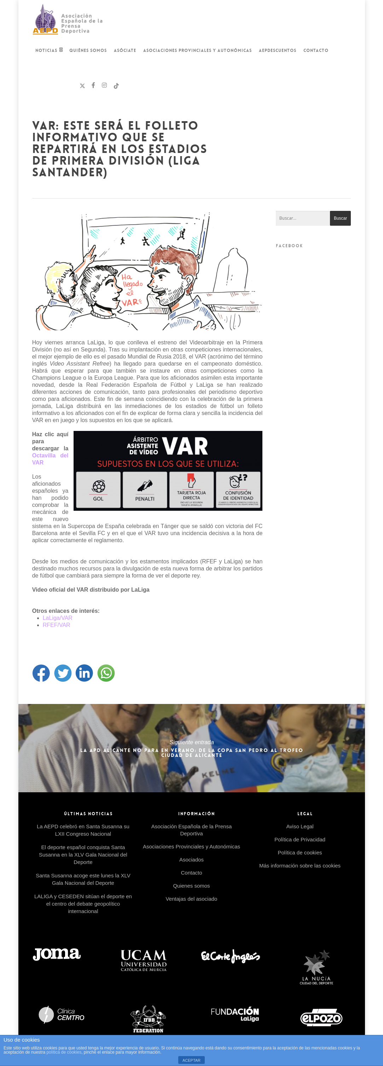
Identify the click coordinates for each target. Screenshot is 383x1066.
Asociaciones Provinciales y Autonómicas (197, 50)
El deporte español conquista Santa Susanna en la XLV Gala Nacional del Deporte (83, 854)
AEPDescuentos (277, 50)
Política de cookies (300, 852)
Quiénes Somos (88, 50)
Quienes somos (191, 886)
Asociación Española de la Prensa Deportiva (191, 829)
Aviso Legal (299, 826)
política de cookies (63, 1052)
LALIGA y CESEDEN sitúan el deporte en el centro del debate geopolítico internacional (83, 903)
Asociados (191, 860)
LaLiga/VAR (58, 618)
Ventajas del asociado (191, 899)
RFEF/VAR (56, 625)
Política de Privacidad (299, 839)
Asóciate (125, 50)
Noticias (49, 51)
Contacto (316, 50)
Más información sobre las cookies (300, 866)
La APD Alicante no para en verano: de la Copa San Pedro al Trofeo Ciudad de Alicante (191, 748)
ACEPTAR (191, 1060)
